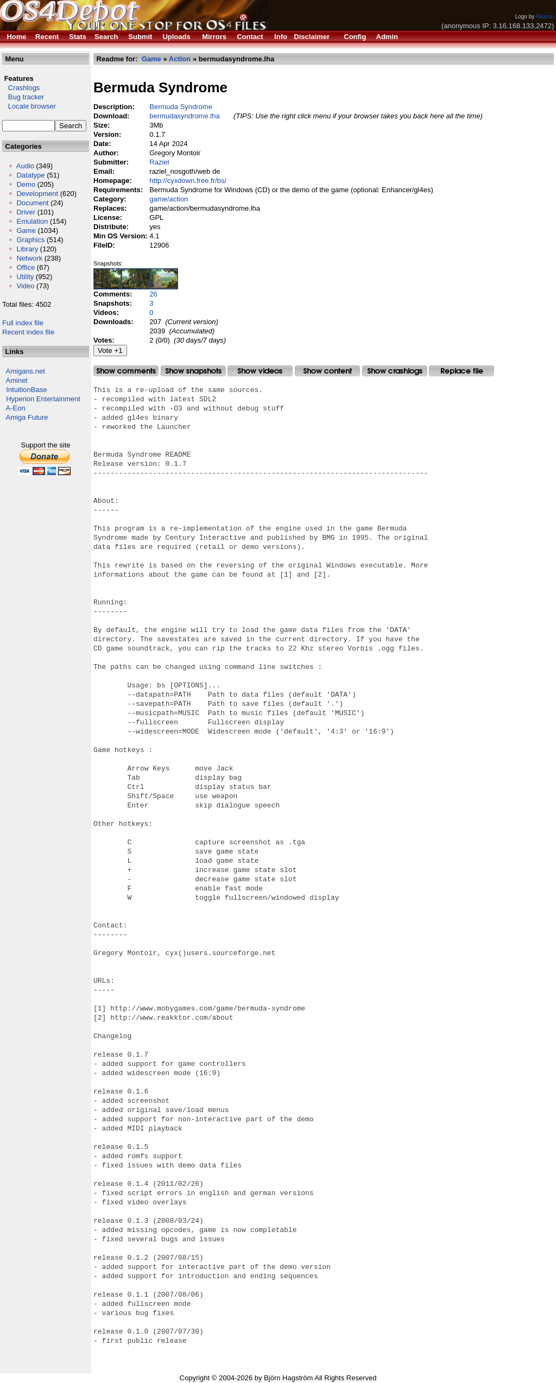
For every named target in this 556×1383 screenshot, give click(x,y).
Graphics (30, 240)
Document (32, 203)
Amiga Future (27, 417)
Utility (25, 277)
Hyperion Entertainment (43, 399)
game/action (168, 199)
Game (25, 230)
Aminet (17, 380)
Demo (25, 184)
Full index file (22, 323)
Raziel (159, 162)
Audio (25, 166)
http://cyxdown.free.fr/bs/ (187, 180)
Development (37, 194)
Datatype (30, 175)
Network (29, 258)
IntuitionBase (26, 390)
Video (25, 286)
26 (153, 294)
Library (27, 249)
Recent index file (28, 332)
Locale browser (29, 106)
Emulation (32, 221)
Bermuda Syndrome (180, 107)
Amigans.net (25, 371)
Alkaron (544, 17)
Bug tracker (23, 97)
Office (25, 267)
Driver (25, 212)
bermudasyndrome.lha (184, 116)
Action (180, 59)
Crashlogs (21, 88)
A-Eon (16, 408)
